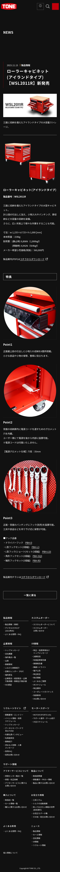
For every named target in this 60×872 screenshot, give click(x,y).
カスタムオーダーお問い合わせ (40, 629)
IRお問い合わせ (39, 698)
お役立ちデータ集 (40, 813)
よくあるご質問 (39, 681)
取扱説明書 (37, 776)
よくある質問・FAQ (13, 634)
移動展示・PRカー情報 (42, 779)
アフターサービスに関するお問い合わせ (16, 784)
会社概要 (8, 653)
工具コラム (37, 800)
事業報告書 (37, 663)
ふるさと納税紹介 (12, 667)
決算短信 (37, 656)
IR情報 (34, 643)
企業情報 (7, 643)
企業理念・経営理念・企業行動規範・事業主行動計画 (16, 679)
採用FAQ (8, 751)
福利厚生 (8, 674)
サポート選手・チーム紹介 (44, 718)
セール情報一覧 (11, 803)
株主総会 (37, 674)
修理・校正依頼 (11, 779)
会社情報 (36, 838)
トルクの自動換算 (40, 803)
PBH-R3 (37, 560)
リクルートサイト (14, 708)
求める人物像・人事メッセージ (13, 746)
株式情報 (37, 677)
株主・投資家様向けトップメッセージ (41, 651)
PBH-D (28, 542)
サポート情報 (10, 764)
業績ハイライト (39, 667)
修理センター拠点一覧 (14, 776)
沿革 (7, 660)
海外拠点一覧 (10, 657)
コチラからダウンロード (32, 259)
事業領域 (8, 664)
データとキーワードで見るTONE (14, 729)
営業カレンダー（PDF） (15, 671)
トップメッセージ (12, 650)
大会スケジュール (40, 721)
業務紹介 (8, 741)
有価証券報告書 (39, 660)
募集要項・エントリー (14, 714)
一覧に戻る (30, 595)
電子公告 (37, 670)
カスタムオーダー (40, 617)
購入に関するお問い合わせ (16, 807)
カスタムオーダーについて (44, 624)
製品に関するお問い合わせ (44, 783)
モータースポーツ (40, 708)
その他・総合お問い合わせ (44, 817)
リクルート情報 (39, 845)
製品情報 (7, 617)
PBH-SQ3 (37, 556)
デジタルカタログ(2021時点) (12, 629)
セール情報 (37, 834)
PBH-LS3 (46, 551)
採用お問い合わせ (12, 754)
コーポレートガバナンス (43, 691)
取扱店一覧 (9, 800)
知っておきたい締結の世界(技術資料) (44, 808)
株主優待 (37, 688)
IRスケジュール (39, 684)
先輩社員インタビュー (14, 734)
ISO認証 (8, 684)
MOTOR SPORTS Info (42, 714)
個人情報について (10, 852)
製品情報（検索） (12, 624)
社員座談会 (9, 738)
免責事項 (37, 695)
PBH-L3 (35, 547)
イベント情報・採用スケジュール (13, 719)
